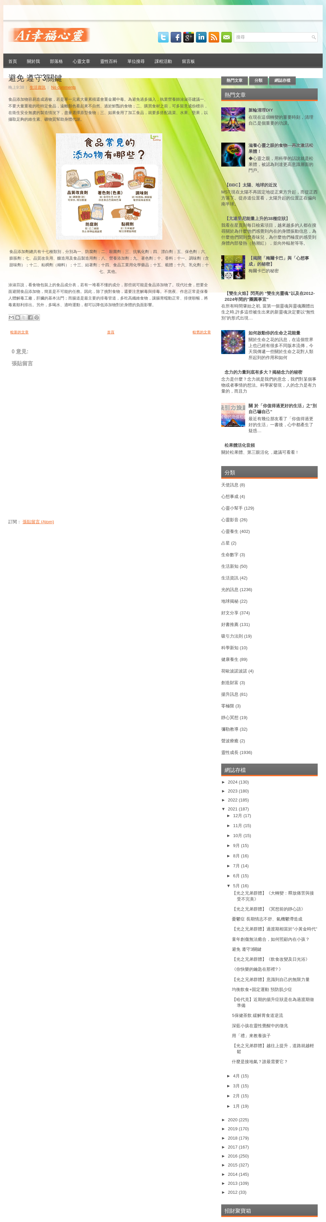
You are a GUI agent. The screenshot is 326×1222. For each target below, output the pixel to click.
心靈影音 (230, 519)
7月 (237, 865)
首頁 (12, 61)
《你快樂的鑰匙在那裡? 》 (257, 969)
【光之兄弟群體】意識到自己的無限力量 (271, 979)
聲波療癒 (230, 740)
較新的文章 (19, 332)
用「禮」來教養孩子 (251, 1035)
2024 (233, 782)
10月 (238, 835)
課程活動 (163, 61)
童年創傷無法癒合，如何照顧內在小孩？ (271, 939)
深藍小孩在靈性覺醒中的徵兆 (260, 1025)
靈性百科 (108, 61)
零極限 (227, 705)
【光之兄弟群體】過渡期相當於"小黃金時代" (274, 928)
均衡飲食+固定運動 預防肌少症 (262, 989)
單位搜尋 (136, 61)
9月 (237, 845)
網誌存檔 (282, 80)
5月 (237, 885)
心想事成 (230, 496)
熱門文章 (235, 80)
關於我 (33, 61)
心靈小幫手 (232, 508)
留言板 (188, 61)
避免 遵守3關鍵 (35, 77)
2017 (233, 1147)
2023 (233, 791)
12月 (238, 815)
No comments (63, 87)
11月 (238, 825)
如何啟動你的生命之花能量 (274, 332)
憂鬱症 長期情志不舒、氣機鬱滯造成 (267, 918)
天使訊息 (230, 484)
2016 (233, 1156)
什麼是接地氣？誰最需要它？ (260, 1061)
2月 (237, 1095)
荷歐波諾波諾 (234, 671)
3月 (237, 1085)
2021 (233, 808)
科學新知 (230, 647)
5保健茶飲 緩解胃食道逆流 (257, 1015)
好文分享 (230, 612)
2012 (233, 1192)
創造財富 (230, 682)
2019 (233, 1128)
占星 (225, 543)
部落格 (56, 61)
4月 (237, 1075)
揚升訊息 (230, 694)
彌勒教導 (230, 729)
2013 (233, 1183)
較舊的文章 (202, 332)
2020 (233, 1119)
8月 (237, 855)
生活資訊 (38, 87)
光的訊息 (230, 589)
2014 (233, 1174)
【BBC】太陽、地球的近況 (251, 185)
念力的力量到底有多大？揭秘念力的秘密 (263, 372)
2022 (233, 799)
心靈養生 (230, 531)
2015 (233, 1164)
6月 (237, 875)
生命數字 (230, 554)
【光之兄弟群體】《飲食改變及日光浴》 (271, 959)
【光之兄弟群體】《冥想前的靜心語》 (268, 909)
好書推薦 (230, 624)
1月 (237, 1106)
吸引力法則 (232, 636)
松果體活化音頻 (240, 445)
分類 (258, 80)
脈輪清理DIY (260, 110)
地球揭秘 (230, 601)
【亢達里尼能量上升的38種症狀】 (257, 218)
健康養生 (230, 659)
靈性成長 (230, 752)
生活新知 (230, 566)
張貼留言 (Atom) (38, 521)
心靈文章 (81, 61)
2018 (233, 1138)
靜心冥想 (230, 717)
